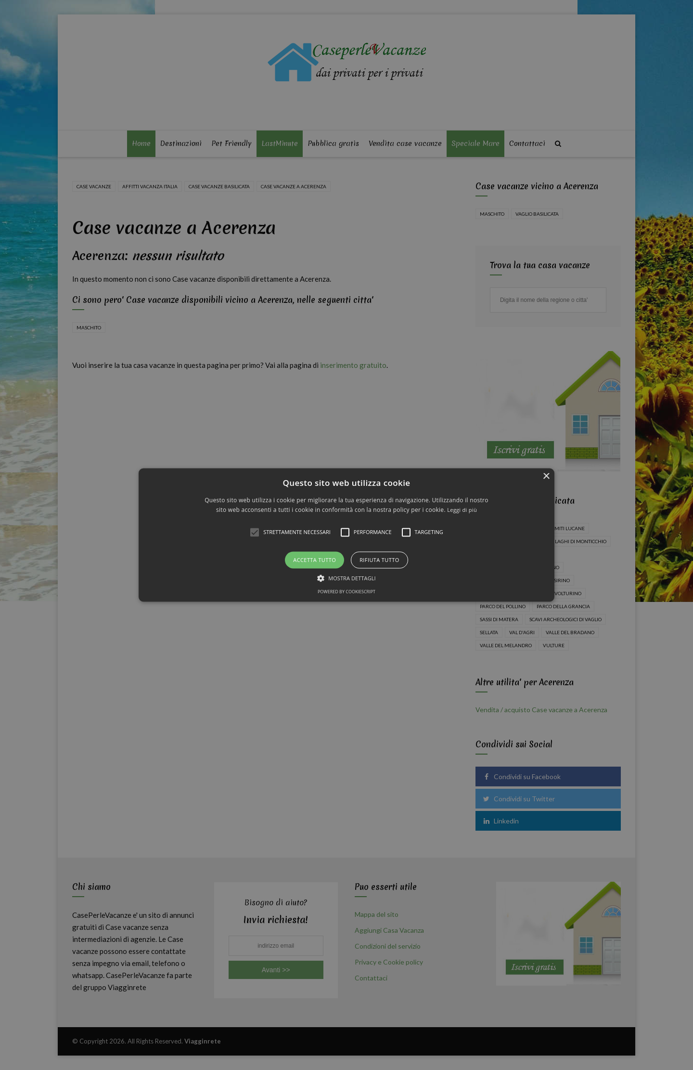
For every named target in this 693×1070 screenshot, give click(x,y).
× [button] (546, 476)
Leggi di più (462, 510)
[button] (346, 534)
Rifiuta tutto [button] (379, 559)
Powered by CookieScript (346, 592)
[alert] (346, 535)
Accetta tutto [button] (314, 559)
